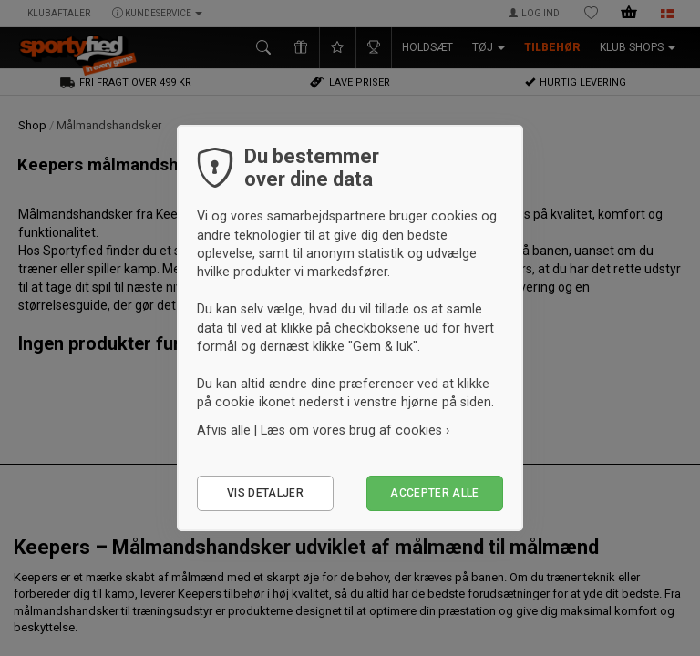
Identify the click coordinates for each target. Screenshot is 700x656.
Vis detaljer (265, 493)
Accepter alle (434, 493)
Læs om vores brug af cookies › (355, 430)
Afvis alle (224, 430)
